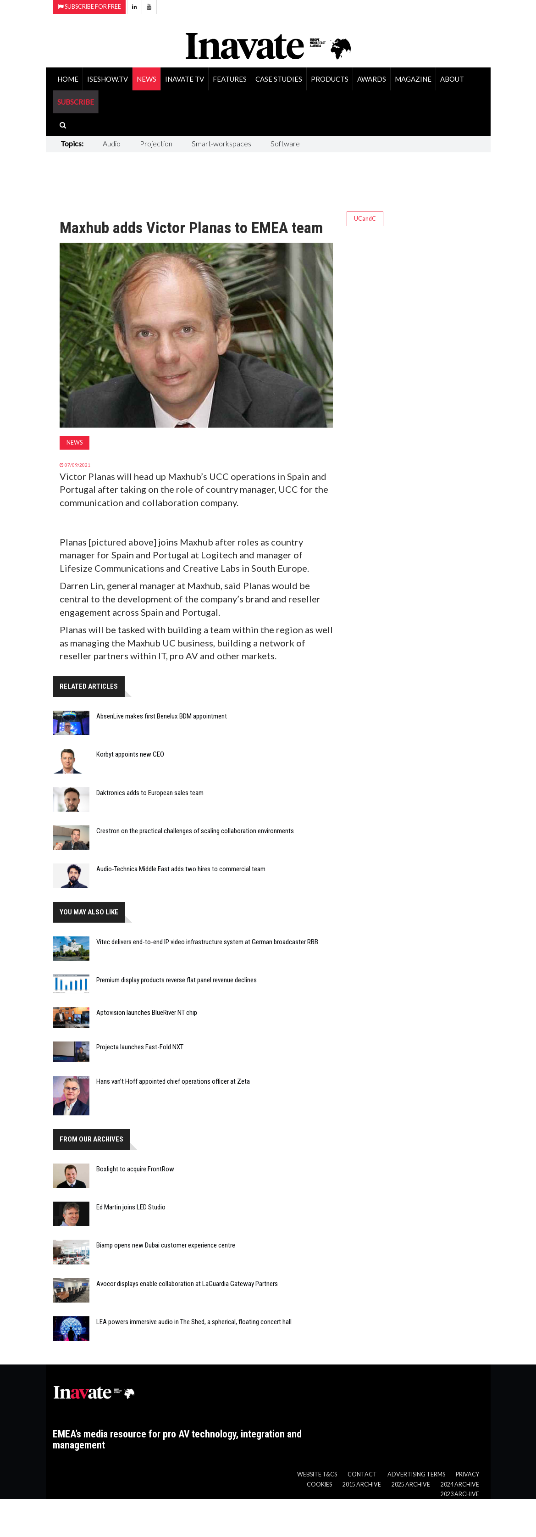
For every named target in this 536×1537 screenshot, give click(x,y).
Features (230, 79)
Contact (362, 1474)
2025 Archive (411, 1484)
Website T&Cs (317, 1474)
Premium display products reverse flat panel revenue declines (176, 980)
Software (285, 143)
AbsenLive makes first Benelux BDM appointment (161, 716)
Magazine (413, 79)
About (452, 79)
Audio (112, 143)
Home (67, 79)
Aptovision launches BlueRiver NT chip (146, 1012)
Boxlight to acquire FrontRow (135, 1169)
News (146, 79)
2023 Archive (460, 1494)
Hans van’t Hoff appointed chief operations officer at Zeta (173, 1081)
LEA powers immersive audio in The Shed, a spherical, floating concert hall (194, 1322)
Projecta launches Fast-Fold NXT (139, 1047)
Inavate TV (184, 79)
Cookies (319, 1484)
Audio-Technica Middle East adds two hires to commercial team (180, 869)
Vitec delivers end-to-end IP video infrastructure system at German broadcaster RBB (207, 942)
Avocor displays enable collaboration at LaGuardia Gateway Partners (187, 1284)
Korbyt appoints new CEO (130, 754)
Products (329, 79)
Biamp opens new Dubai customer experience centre (165, 1245)
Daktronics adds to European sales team (150, 793)
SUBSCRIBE (75, 102)
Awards (371, 79)
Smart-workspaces (221, 143)
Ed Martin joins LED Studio (131, 1207)
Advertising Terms (416, 1474)
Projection (156, 143)
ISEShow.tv (107, 79)
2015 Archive (362, 1484)
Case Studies (278, 79)
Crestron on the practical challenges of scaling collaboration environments (195, 831)
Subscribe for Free (89, 6)
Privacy (467, 1474)
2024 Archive (460, 1484)
